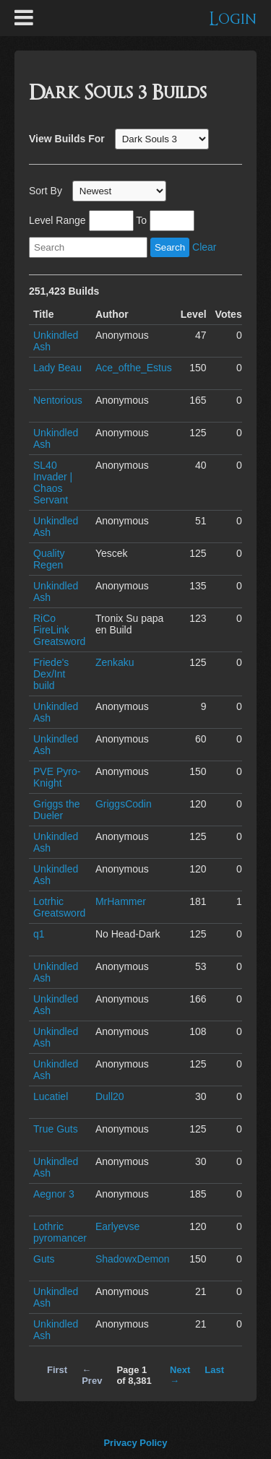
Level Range (57, 220)
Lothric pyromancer (60, 1232)
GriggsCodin (123, 804)
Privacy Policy (135, 1442)
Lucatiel (50, 1096)
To (141, 220)
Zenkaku (114, 662)
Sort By (45, 190)
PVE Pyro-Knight (56, 777)
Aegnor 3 (53, 1194)
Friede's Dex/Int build (51, 674)
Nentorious (57, 400)
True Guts (55, 1129)
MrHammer (120, 901)
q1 (39, 934)
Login (233, 19)
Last (214, 1369)
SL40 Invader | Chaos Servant (52, 482)
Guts (44, 1259)
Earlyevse (117, 1226)
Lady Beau (57, 367)
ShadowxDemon (132, 1259)
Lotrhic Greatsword (59, 907)
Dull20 (109, 1096)
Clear (204, 247)
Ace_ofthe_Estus (133, 367)
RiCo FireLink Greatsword (59, 629)
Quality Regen (49, 559)
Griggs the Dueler (56, 809)
